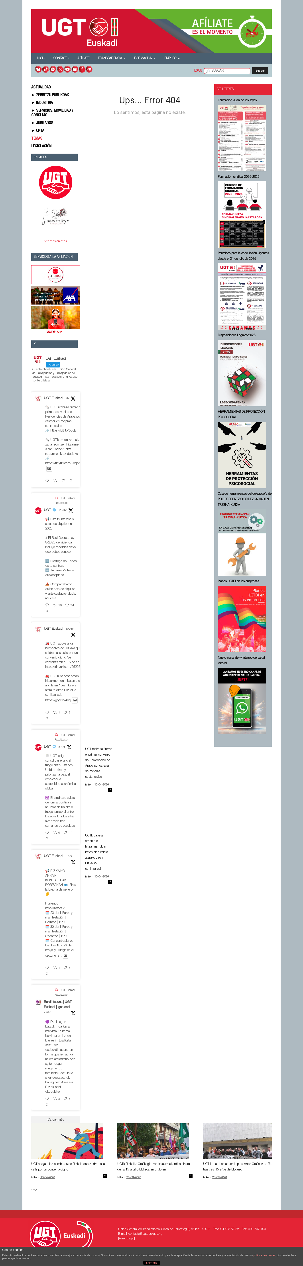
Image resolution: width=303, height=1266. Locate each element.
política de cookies (264, 1255)
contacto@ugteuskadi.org (145, 1234)
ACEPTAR (151, 1263)
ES (196, 71)
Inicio (41, 58)
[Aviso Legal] (126, 1238)
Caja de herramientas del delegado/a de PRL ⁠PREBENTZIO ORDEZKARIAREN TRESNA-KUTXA (245, 499)
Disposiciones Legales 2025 (237, 335)
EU (200, 71)
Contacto (61, 58)
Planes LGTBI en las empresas (238, 581)
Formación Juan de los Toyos (237, 100)
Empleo (172, 58)
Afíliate (83, 58)
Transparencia (112, 58)
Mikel (88, 785)
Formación (145, 58)
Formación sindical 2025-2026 (239, 177)
